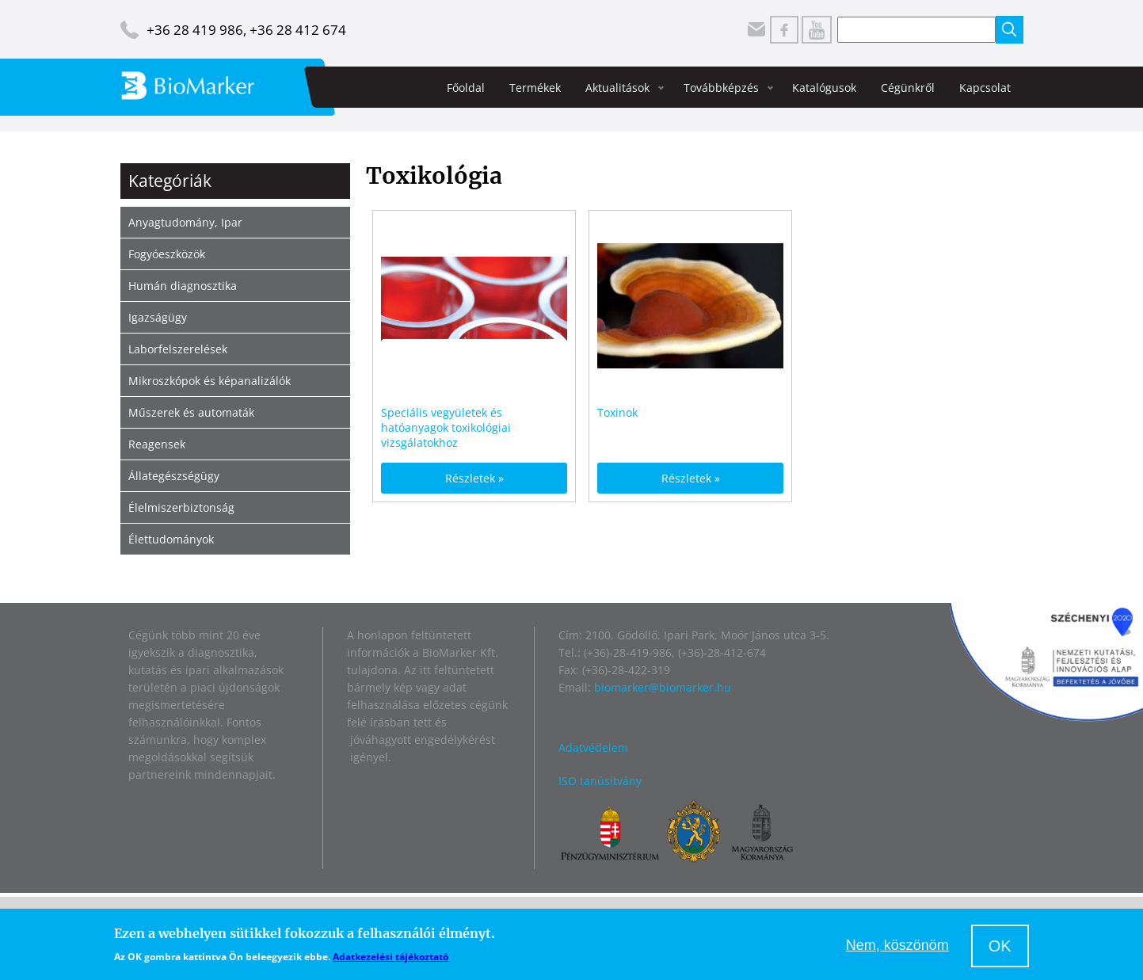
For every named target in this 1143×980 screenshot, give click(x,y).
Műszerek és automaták (191, 412)
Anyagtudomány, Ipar (185, 222)
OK (1000, 946)
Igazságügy (157, 317)
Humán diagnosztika (182, 285)
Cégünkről (908, 87)
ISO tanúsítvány (600, 780)
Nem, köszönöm (897, 945)
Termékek (535, 87)
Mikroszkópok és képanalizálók (209, 380)
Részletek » (474, 478)
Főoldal (466, 87)
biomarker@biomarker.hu (662, 687)
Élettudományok (171, 539)
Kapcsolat (985, 87)
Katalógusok (824, 87)
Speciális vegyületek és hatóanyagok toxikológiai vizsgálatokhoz (446, 427)
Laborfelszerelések (177, 349)
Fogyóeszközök (166, 253)
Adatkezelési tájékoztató (390, 956)
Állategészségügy (173, 475)
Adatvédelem (593, 747)
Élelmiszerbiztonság (181, 507)
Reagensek (156, 444)
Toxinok (617, 412)
